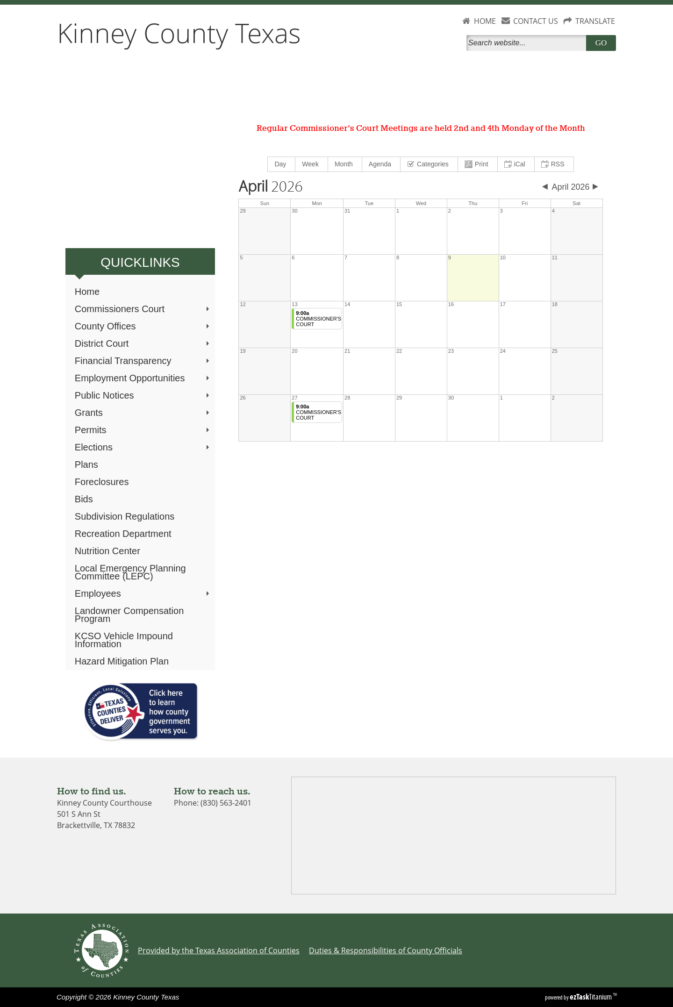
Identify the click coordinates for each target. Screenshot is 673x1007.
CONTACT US (535, 21)
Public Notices (143, 395)
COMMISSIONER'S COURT (318, 318)
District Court (143, 343)
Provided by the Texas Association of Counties (219, 950)
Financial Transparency (143, 361)
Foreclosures (102, 482)
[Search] (528, 43)
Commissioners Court (143, 309)
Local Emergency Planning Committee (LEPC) (130, 572)
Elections (143, 447)
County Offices (143, 326)
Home (87, 291)
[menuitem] (281, 164)
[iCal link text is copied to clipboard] (516, 164)
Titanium (591, 997)
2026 (270, 187)
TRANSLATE (595, 21)
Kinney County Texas (179, 32)
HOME (485, 21)
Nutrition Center (107, 551)
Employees (143, 593)
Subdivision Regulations (124, 516)
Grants (143, 412)
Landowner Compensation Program (129, 615)
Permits (143, 430)
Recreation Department (123, 533)
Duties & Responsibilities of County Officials (385, 950)
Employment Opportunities (143, 378)
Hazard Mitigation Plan (122, 661)
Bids (84, 499)
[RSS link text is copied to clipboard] (554, 164)
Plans (86, 464)
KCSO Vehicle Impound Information (124, 640)
